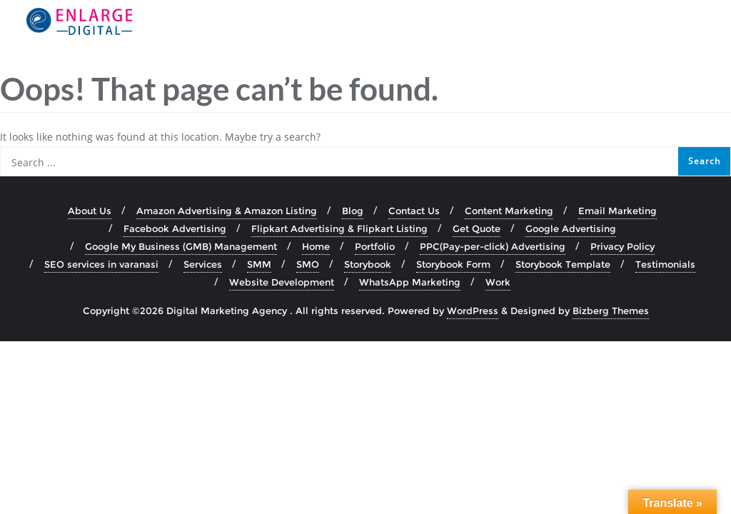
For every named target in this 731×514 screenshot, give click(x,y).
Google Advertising (570, 228)
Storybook (367, 264)
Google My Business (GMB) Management (181, 246)
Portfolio (375, 246)
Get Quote (476, 228)
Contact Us (414, 210)
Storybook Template (562, 264)
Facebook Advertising (174, 228)
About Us (89, 210)
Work (497, 282)
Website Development (281, 282)
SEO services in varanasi (101, 264)
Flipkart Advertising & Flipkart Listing (339, 228)
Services (202, 264)
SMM (259, 264)
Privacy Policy (622, 246)
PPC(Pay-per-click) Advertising (492, 246)
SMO (307, 264)
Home (316, 246)
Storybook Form (453, 264)
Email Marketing (617, 210)
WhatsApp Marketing (409, 282)
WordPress (472, 310)
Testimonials (665, 264)
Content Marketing (509, 210)
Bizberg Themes (611, 310)
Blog (352, 210)
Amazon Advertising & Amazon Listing (226, 210)
